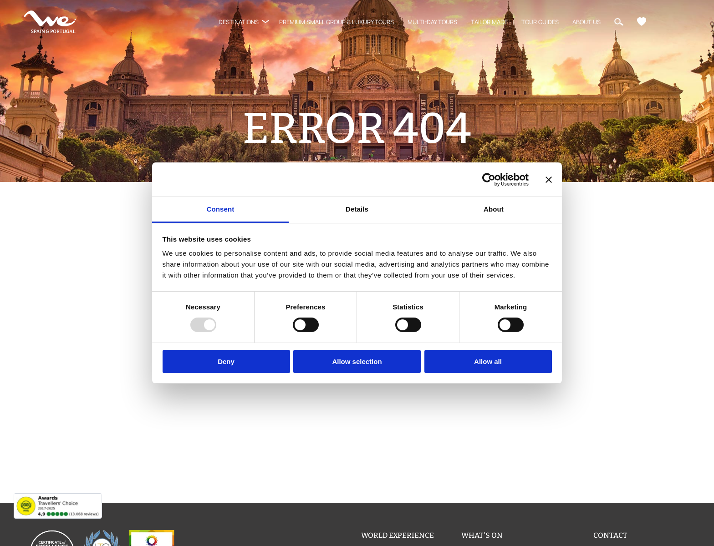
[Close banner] (549, 179)
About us (586, 22)
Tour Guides (540, 22)
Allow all (488, 361)
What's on (482, 535)
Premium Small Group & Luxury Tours (336, 22)
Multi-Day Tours (432, 22)
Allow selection (357, 361)
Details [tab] (357, 209)
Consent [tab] (221, 209)
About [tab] (494, 209)
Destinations (239, 22)
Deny (226, 361)
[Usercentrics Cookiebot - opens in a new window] (489, 179)
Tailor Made (489, 22)
